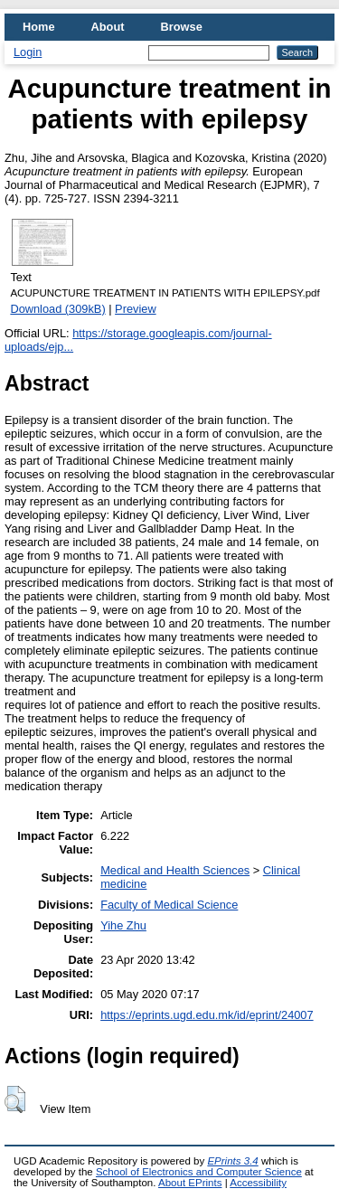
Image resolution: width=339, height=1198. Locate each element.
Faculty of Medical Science (169, 904)
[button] (15, 1099)
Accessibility (258, 1182)
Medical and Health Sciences (175, 870)
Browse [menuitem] (181, 26)
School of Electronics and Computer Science (199, 1171)
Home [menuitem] (39, 26)
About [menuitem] (108, 26)
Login (28, 52)
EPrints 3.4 (232, 1161)
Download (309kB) (57, 309)
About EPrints (189, 1182)
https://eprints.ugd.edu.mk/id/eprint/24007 (206, 1015)
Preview (135, 309)
